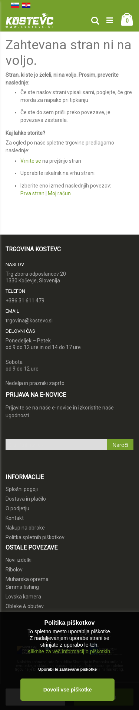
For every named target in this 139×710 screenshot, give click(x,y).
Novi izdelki (19, 560)
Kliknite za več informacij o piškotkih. (69, 651)
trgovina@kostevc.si (29, 321)
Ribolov (14, 570)
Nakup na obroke (25, 528)
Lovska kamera (23, 597)
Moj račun (59, 193)
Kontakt (15, 518)
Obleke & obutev (25, 606)
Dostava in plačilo (26, 499)
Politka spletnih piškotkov (35, 537)
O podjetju (17, 508)
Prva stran (32, 193)
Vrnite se (30, 161)
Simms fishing (22, 587)
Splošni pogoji (22, 489)
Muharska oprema (27, 579)
